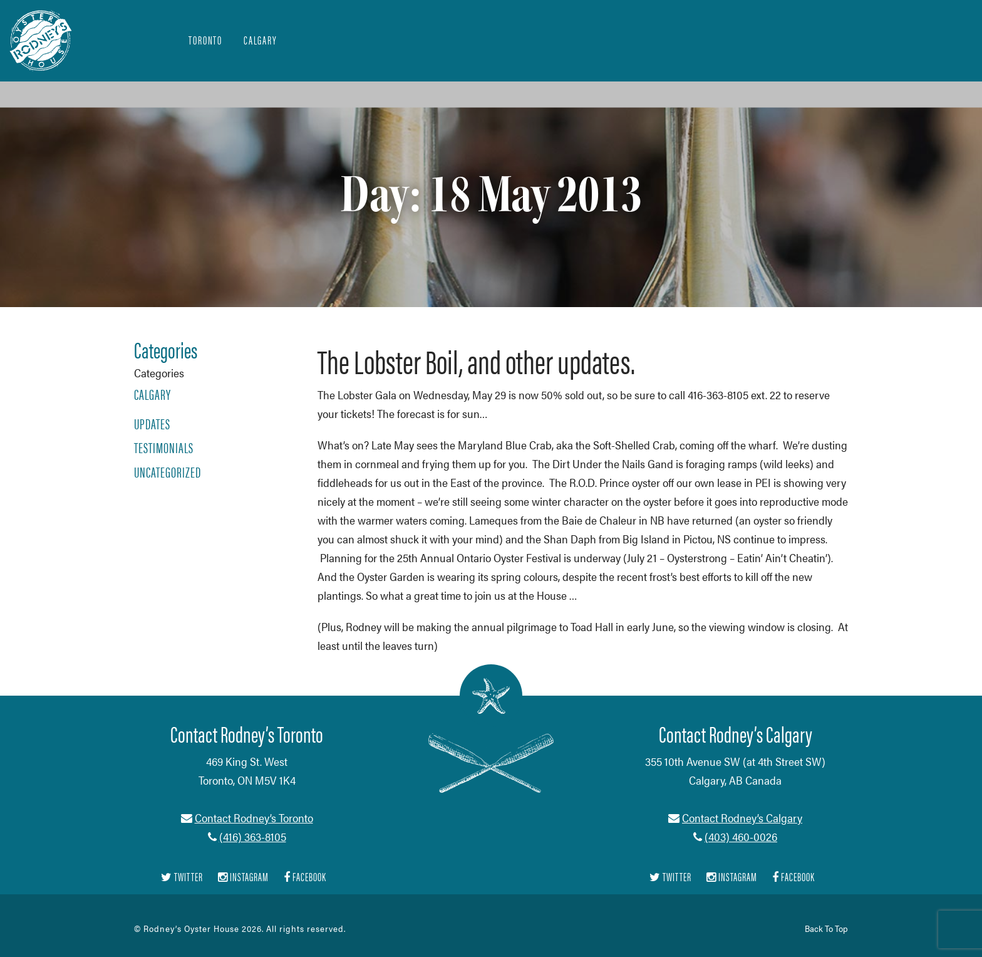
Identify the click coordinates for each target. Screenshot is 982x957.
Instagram (243, 877)
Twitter (182, 877)
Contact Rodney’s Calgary (742, 817)
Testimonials (164, 447)
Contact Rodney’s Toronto (254, 817)
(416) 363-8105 (252, 836)
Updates (152, 424)
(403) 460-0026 (741, 836)
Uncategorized (167, 472)
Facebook (305, 877)
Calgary (260, 40)
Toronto (205, 40)
